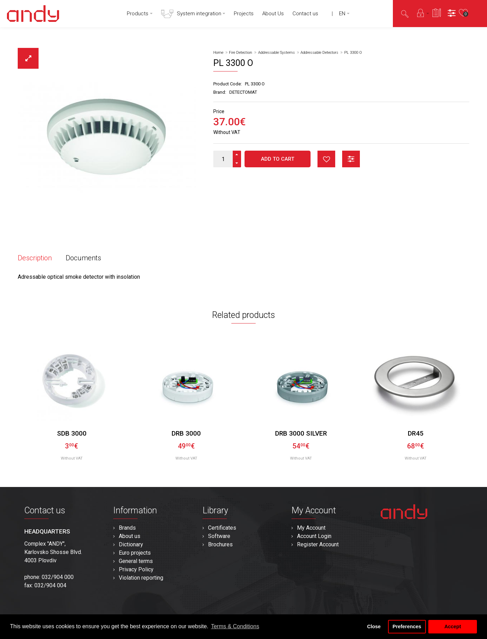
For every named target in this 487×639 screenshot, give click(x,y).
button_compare (351, 159)
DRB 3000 (186, 433)
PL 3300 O (353, 52)
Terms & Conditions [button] (235, 626)
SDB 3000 (71, 433)
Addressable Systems (276, 52)
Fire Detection (240, 52)
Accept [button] (452, 626)
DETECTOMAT (243, 92)
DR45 (415, 433)
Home (218, 52)
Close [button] (374, 626)
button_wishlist (326, 159)
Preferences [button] (407, 626)
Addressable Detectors (319, 52)
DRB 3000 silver (301, 433)
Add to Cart (277, 159)
